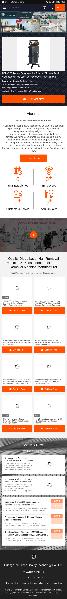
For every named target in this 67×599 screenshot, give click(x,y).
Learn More (33, 158)
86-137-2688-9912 (55, 2)
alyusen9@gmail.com (13, 2)
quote (60, 7)
